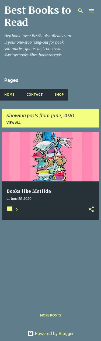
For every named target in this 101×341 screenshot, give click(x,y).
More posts (50, 315)
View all (13, 122)
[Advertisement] (50, 261)
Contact (34, 94)
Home (9, 94)
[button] (91, 209)
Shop (59, 94)
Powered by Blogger (50, 333)
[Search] (80, 10)
